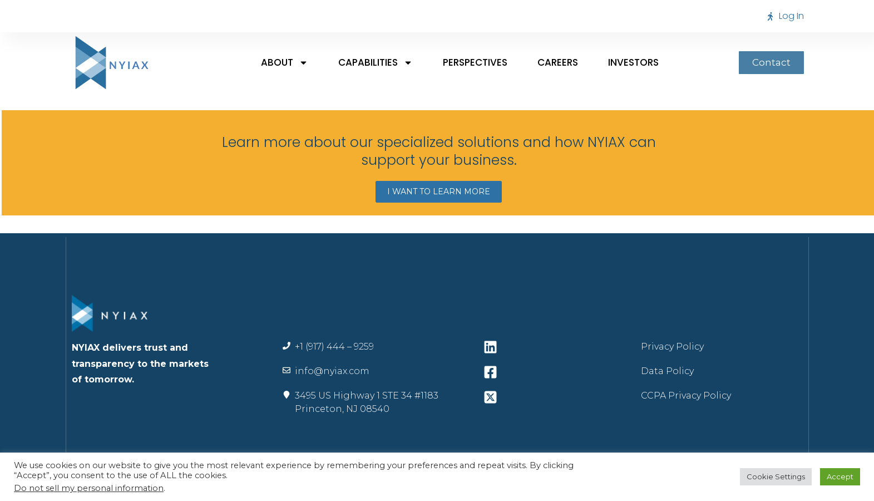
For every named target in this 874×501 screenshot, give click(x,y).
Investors (633, 62)
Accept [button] (840, 476)
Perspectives (475, 62)
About (284, 62)
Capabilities (375, 62)
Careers (557, 62)
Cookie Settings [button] (776, 476)
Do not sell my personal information (89, 488)
